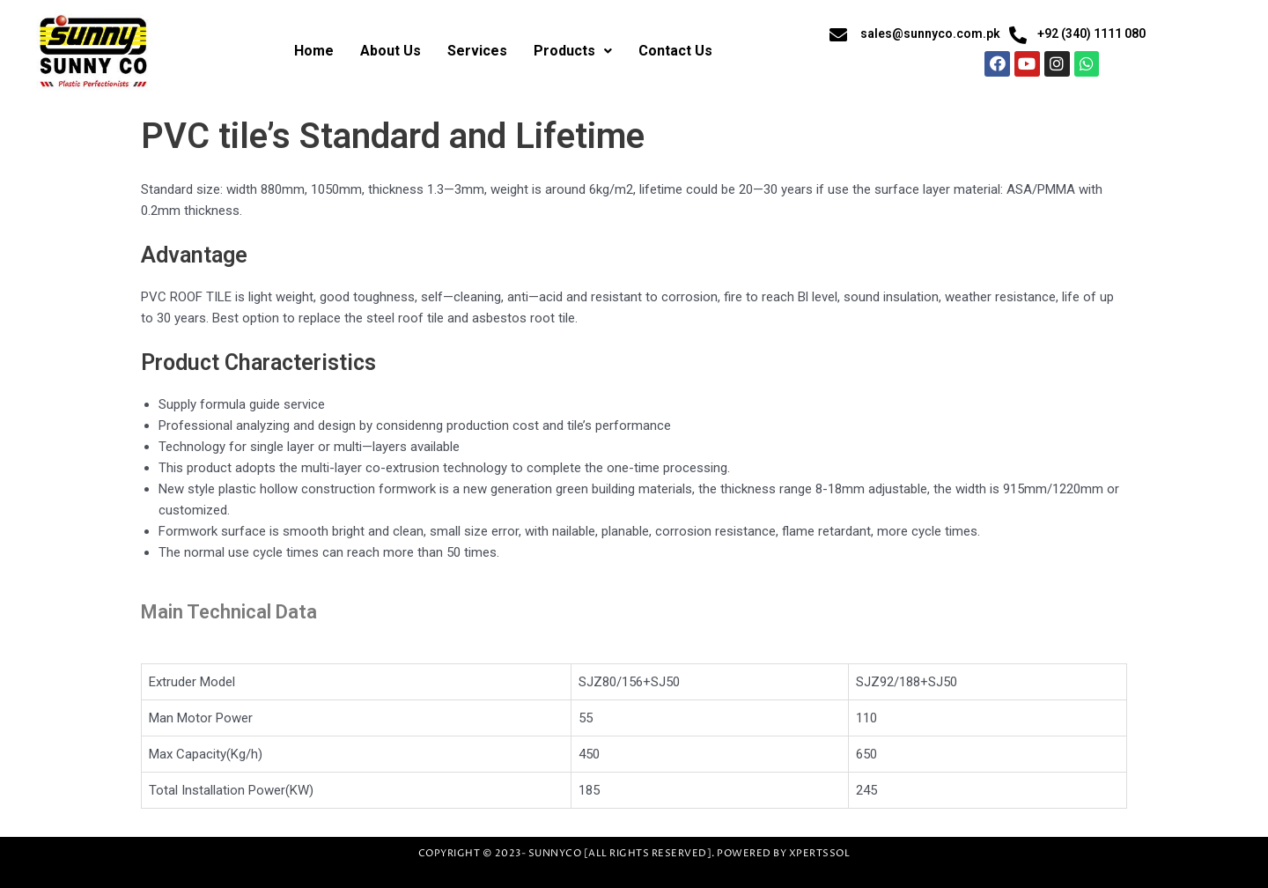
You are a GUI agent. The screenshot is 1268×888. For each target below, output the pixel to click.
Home (314, 50)
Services (477, 50)
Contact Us (675, 50)
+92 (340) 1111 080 (1091, 33)
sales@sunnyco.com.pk (930, 33)
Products (573, 50)
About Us (390, 50)
